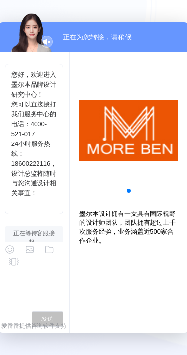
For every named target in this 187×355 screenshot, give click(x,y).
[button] (129, 191)
